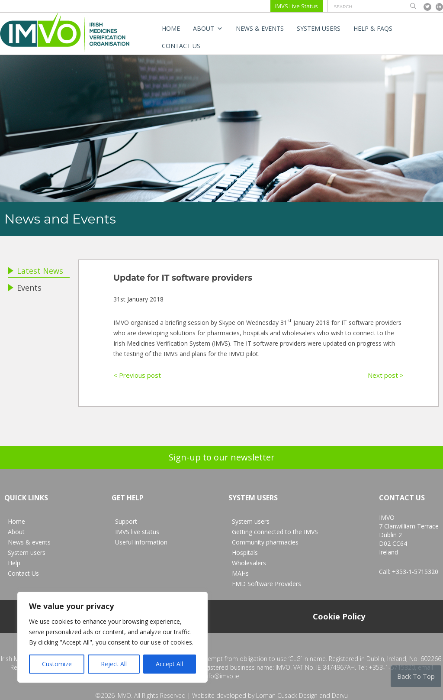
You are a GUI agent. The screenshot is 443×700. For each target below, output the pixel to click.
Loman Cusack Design (287, 695)
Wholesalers (249, 563)
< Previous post (137, 375)
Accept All (169, 664)
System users (318, 28)
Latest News (35, 271)
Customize (57, 664)
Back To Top (416, 676)
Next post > (386, 375)
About (208, 28)
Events (25, 287)
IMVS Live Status (296, 6)
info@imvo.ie (221, 676)
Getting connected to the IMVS (275, 532)
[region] (112, 637)
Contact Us (181, 46)
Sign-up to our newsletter (222, 457)
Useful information (141, 542)
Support (126, 521)
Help (14, 563)
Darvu (340, 695)
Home (171, 28)
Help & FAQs (372, 28)
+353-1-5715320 (415, 571)
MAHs (240, 573)
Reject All (114, 664)
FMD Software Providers (266, 584)
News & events (260, 28)
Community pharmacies (265, 542)
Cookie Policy (339, 616)
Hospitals (245, 552)
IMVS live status (137, 532)
